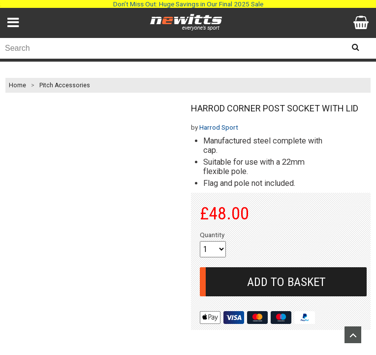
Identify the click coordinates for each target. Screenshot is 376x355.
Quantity (212, 235)
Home (17, 85)
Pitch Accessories (64, 85)
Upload (353, 334)
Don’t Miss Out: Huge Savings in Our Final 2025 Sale (188, 4)
